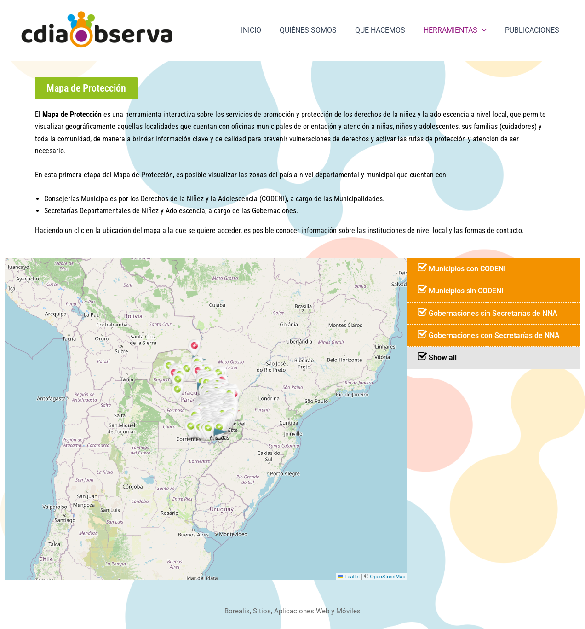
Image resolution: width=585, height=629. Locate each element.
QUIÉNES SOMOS (321, 30)
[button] (487, 30)
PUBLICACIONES (534, 30)
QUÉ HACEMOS (389, 30)
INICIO (268, 30)
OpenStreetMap (386, 577)
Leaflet (344, 577)
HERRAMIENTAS (460, 30)
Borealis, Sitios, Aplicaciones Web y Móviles (292, 610)
